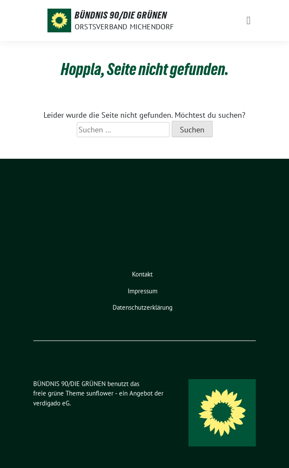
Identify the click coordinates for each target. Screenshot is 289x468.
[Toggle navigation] (249, 20)
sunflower (99, 393)
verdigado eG (51, 403)
